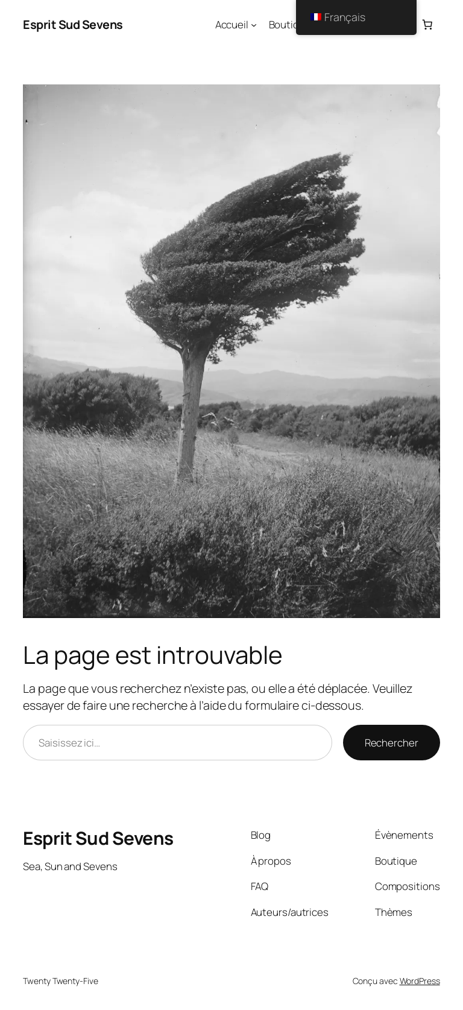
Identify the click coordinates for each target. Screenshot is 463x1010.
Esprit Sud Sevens (73, 24)
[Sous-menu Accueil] (254, 25)
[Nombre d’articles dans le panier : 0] (426, 24)
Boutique (290, 24)
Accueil (231, 24)
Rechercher (391, 743)
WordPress (420, 980)
